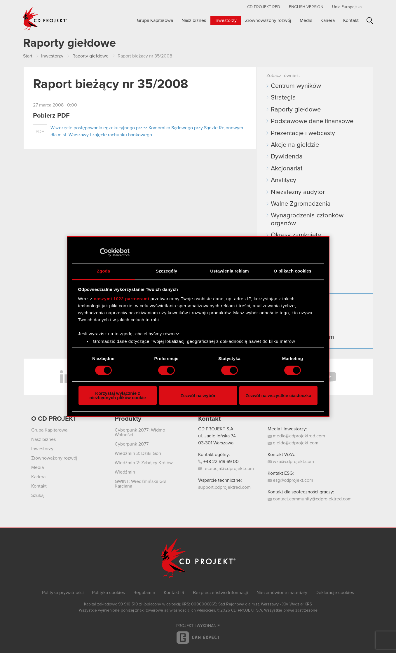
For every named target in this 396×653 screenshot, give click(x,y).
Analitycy (283, 180)
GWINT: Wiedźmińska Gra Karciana (140, 483)
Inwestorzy (225, 20)
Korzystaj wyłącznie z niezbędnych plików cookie (117, 395)
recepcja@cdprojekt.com (226, 468)
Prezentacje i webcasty (303, 133)
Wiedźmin (125, 472)
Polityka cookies (108, 592)
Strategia (283, 98)
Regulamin (144, 592)
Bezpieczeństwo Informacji (220, 592)
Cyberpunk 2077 (132, 444)
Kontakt (351, 20)
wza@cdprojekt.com (291, 461)
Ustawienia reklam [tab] (229, 270)
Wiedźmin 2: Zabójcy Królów (144, 462)
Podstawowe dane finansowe (312, 121)
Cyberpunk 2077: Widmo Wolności (140, 432)
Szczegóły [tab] (166, 270)
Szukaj (370, 20)
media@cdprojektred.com (296, 436)
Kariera (327, 20)
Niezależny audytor (298, 192)
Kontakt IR (174, 592)
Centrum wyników (296, 86)
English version (306, 7)
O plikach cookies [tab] (292, 270)
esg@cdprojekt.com (290, 480)
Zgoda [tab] (103, 270)
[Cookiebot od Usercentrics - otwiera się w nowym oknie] (104, 252)
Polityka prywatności (63, 592)
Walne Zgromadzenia (301, 204)
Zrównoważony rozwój (268, 20)
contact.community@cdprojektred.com (310, 499)
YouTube (329, 377)
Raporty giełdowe (296, 109)
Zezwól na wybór (197, 395)
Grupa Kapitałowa (155, 20)
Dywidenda (287, 156)
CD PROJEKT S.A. (216, 429)
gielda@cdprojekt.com (293, 443)
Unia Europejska (347, 7)
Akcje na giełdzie (295, 145)
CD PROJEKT (45, 18)
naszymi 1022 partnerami (121, 298)
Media (306, 20)
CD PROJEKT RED (263, 7)
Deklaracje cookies (334, 592)
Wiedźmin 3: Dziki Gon (138, 453)
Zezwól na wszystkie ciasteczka (278, 395)
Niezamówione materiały (282, 592)
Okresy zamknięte (296, 235)
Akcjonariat (286, 168)
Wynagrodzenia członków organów (307, 219)
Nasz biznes (194, 20)
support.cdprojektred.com (224, 487)
